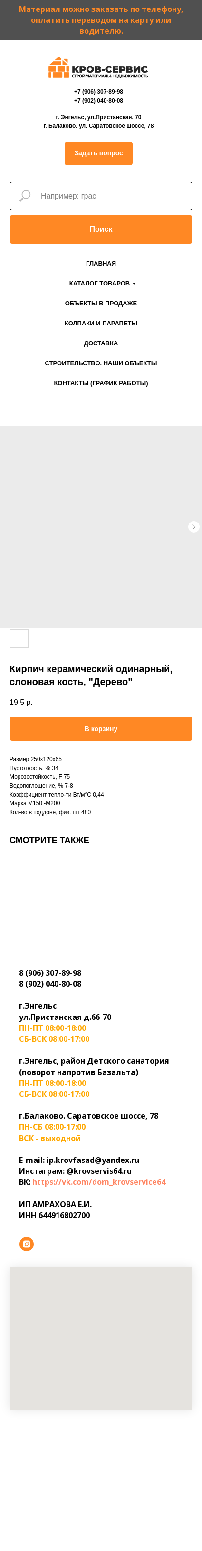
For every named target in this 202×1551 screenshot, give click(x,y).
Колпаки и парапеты (101, 323)
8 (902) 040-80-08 (50, 984)
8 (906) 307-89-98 (50, 973)
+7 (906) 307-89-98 (98, 91)
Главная (101, 263)
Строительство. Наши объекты (101, 363)
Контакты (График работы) (101, 383)
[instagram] (26, 1244)
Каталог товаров (99, 283)
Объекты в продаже (101, 303)
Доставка (101, 343)
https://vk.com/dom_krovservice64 (98, 1182)
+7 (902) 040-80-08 (98, 100)
